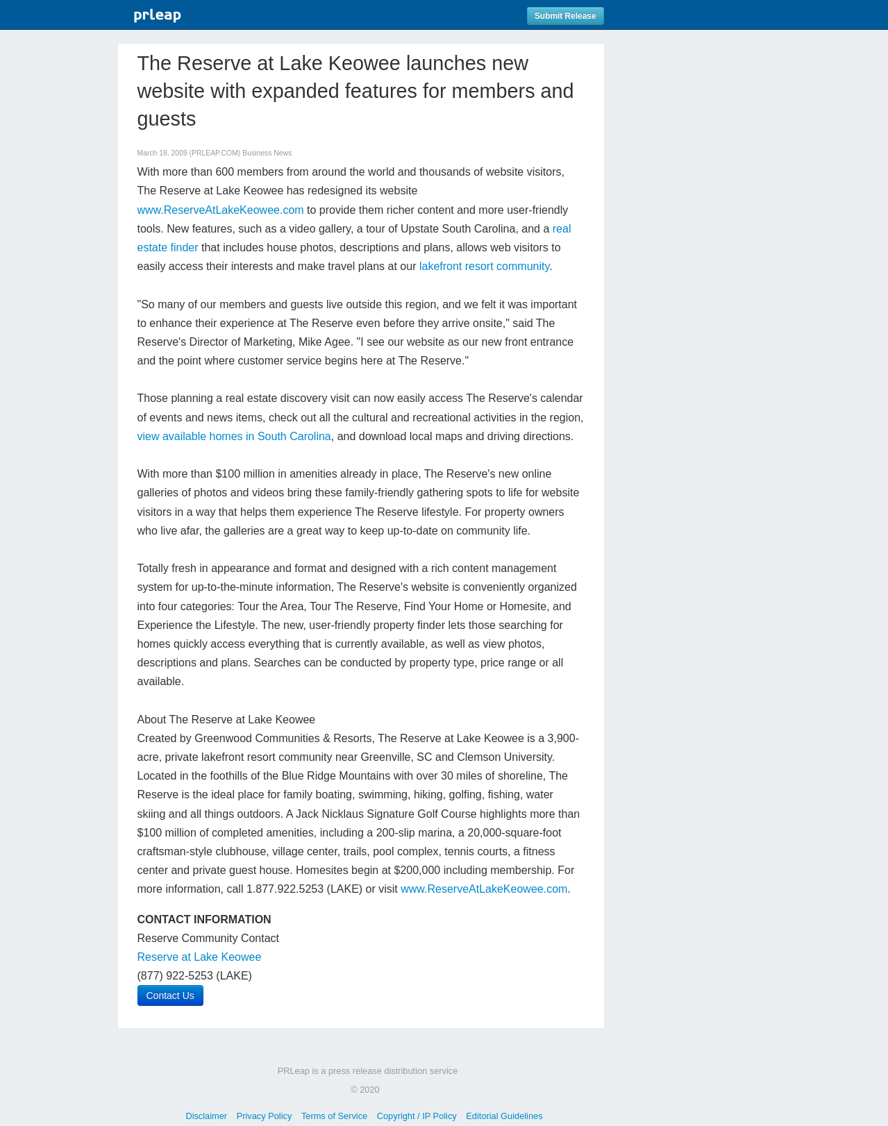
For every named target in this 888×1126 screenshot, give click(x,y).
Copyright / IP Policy (417, 1116)
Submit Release (565, 16)
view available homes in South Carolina (234, 436)
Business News (267, 153)
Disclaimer (206, 1116)
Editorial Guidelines (504, 1116)
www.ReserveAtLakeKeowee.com (222, 210)
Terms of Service (334, 1116)
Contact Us (170, 995)
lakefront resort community (484, 266)
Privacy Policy (264, 1116)
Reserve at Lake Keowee (199, 957)
